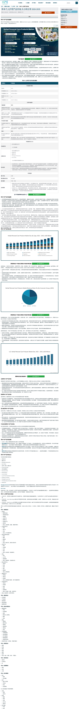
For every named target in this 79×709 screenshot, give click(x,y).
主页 (2, 6)
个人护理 (13, 6)
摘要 (29, 16)
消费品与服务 (7, 6)
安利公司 (4, 446)
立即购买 (69, 11)
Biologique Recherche (5, 484)
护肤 (17, 6)
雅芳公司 (4, 451)
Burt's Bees (3, 488)
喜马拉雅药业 (4, 443)
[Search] (77, 3)
